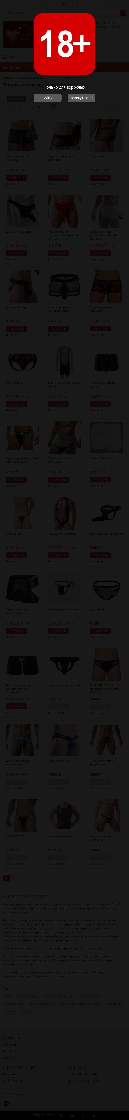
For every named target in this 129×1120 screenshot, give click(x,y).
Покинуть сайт (81, 98)
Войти (48, 98)
